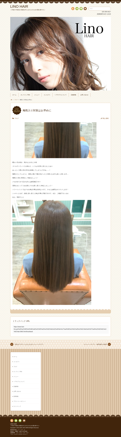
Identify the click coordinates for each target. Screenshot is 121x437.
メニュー (37, 95)
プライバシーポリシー (19, 401)
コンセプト (47, 95)
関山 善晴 (106, 118)
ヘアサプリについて (61, 95)
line (81, 9)
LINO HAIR (13, 424)
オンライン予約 (25, 95)
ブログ (16, 118)
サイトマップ (17, 406)
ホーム (14, 95)
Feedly (76, 9)
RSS (72, 9)
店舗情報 (73, 95)
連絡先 (85, 9)
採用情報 (15, 396)
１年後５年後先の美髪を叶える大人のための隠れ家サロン (25, 425)
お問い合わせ (84, 95)
